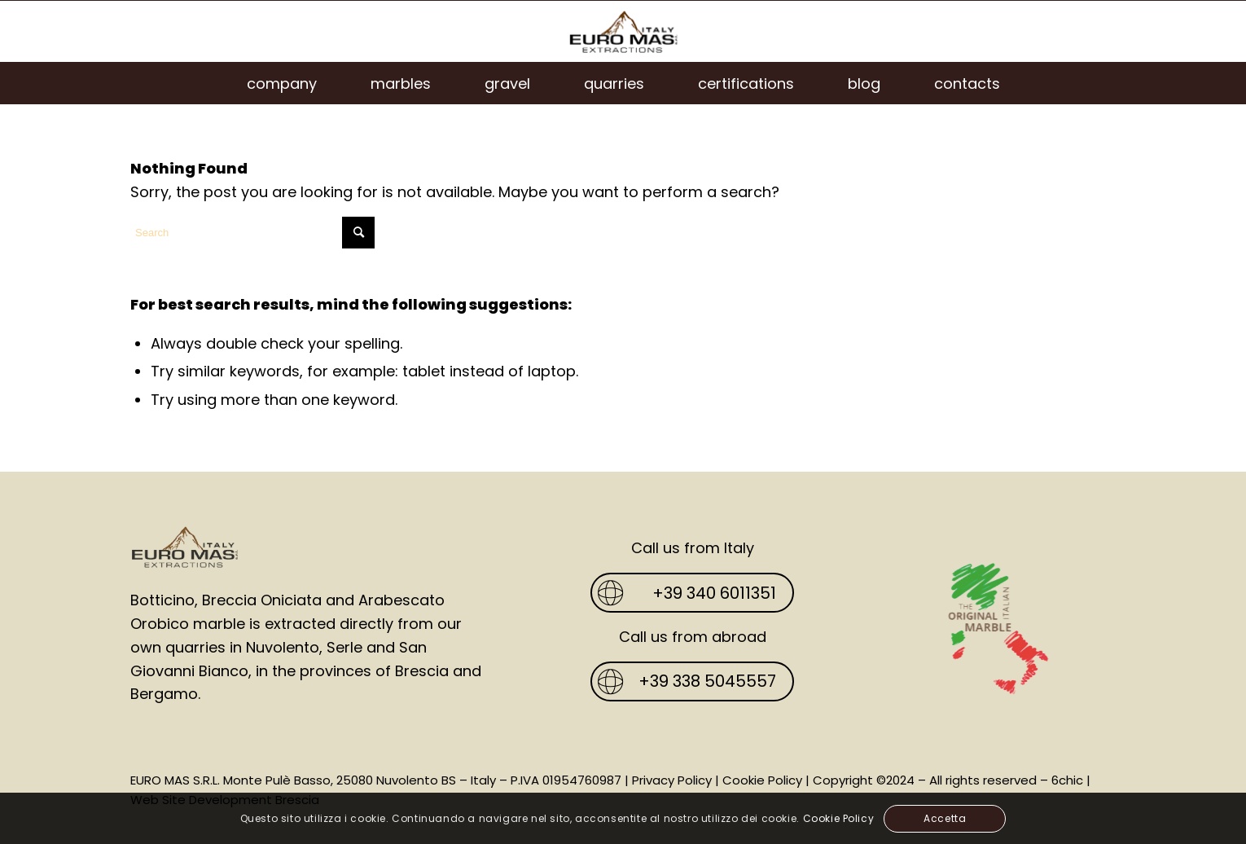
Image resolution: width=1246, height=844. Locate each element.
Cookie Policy (762, 780)
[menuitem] (282, 83)
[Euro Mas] (623, 31)
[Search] (252, 232)
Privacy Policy (672, 780)
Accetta (945, 818)
